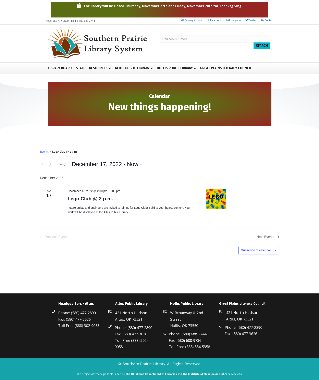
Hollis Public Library (175, 68)
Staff (80, 68)
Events (44, 151)
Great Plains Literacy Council (225, 68)
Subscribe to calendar (256, 250)
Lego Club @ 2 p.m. (90, 198)
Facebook (215, 20)
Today (62, 164)
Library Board (60, 68)
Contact (267, 20)
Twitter (250, 20)
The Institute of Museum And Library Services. (213, 374)
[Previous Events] (42, 164)
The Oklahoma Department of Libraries (151, 374)
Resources (98, 68)
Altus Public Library (132, 68)
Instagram (233, 20)
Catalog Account (192, 20)
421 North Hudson (131, 312)
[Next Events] (50, 164)
